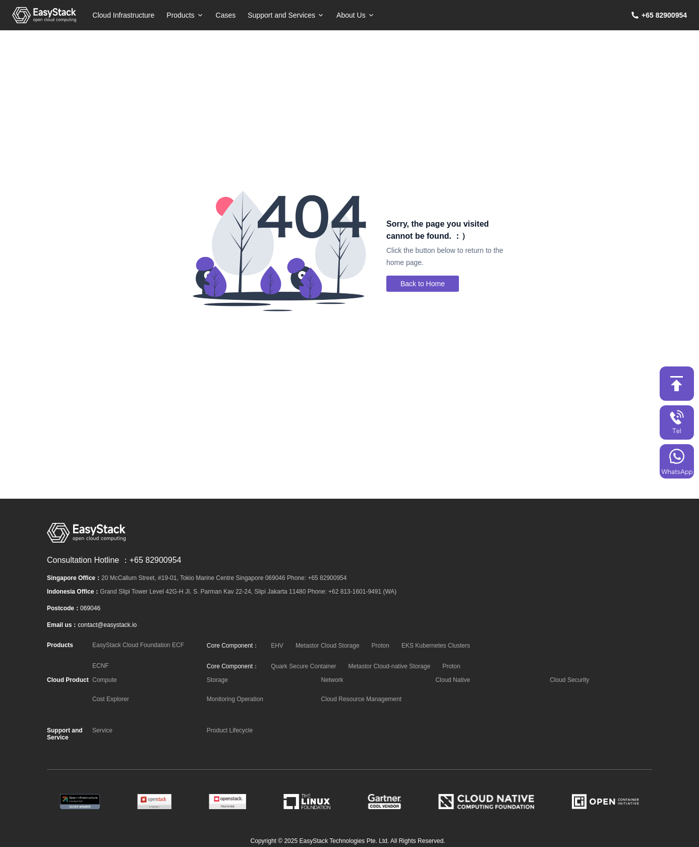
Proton (380, 645)
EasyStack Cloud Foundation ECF (138, 645)
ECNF (100, 665)
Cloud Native (452, 679)
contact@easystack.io (107, 624)
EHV (277, 645)
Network (332, 679)
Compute (104, 679)
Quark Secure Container (303, 666)
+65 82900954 (664, 15)
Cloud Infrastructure (123, 15)
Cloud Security (569, 679)
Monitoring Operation (235, 699)
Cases (226, 15)
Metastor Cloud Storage (328, 645)
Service (102, 730)
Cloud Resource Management (361, 699)
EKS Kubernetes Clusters (435, 645)
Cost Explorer (110, 699)
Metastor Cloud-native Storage (389, 666)
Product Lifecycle (230, 730)
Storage (217, 679)
